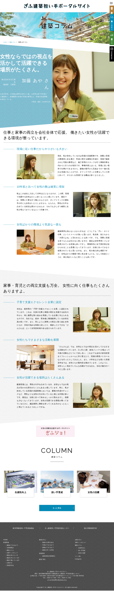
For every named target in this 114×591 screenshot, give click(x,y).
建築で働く (43, 560)
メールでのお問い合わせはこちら (57, 580)
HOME (5, 42)
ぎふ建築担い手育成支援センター (57, 528)
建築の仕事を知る (49, 543)
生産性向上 (82, 548)
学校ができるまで (49, 545)
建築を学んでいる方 (14, 558)
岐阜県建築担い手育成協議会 (23, 528)
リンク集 (78, 556)
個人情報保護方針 (90, 528)
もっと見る (57, 508)
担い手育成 (82, 551)
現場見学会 (11, 565)
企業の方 (10, 563)
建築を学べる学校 (49, 550)
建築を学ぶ (43, 540)
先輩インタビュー (14, 553)
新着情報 (6, 543)
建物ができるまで (14, 545)
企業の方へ (79, 540)
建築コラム (13, 42)
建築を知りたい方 (14, 555)
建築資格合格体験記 (50, 556)
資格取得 (42, 553)
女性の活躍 (82, 553)
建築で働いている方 (14, 560)
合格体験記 (11, 548)
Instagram (79, 559)
